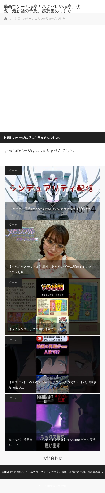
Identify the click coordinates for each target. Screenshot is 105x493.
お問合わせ (52, 458)
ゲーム (13, 170)
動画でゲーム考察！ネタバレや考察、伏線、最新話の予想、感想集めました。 (42, 8)
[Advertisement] (52, 77)
